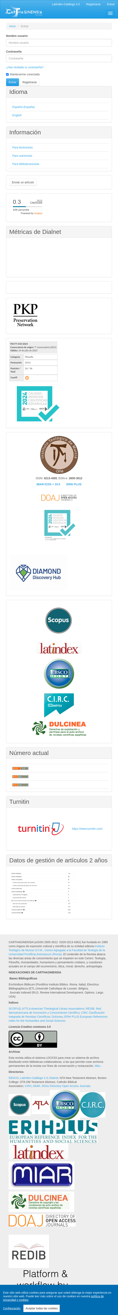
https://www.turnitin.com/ (87, 828)
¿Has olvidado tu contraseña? (25, 67)
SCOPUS (15, 1008)
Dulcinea (57, 1016)
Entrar (111, 4)
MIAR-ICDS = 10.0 (48, 484)
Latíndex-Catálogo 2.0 (66, 4)
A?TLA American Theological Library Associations (53, 1008)
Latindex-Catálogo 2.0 (34, 1078)
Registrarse (93, 4)
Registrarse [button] (29, 82)
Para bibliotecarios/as (25, 164)
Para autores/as (22, 155)
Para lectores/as (22, 147)
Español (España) (23, 107)
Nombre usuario (17, 35)
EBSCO (14, 1078)
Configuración (11, 1308)
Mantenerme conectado (23, 74)
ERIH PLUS (73, 484)
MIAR (36, 1086)
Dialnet (53, 1078)
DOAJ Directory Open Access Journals (66, 1086)
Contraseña (14, 51)
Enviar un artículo (23, 182)
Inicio (12, 26)
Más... (98, 1065)
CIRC (28, 1086)
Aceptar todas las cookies (41, 1308)
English (17, 115)
